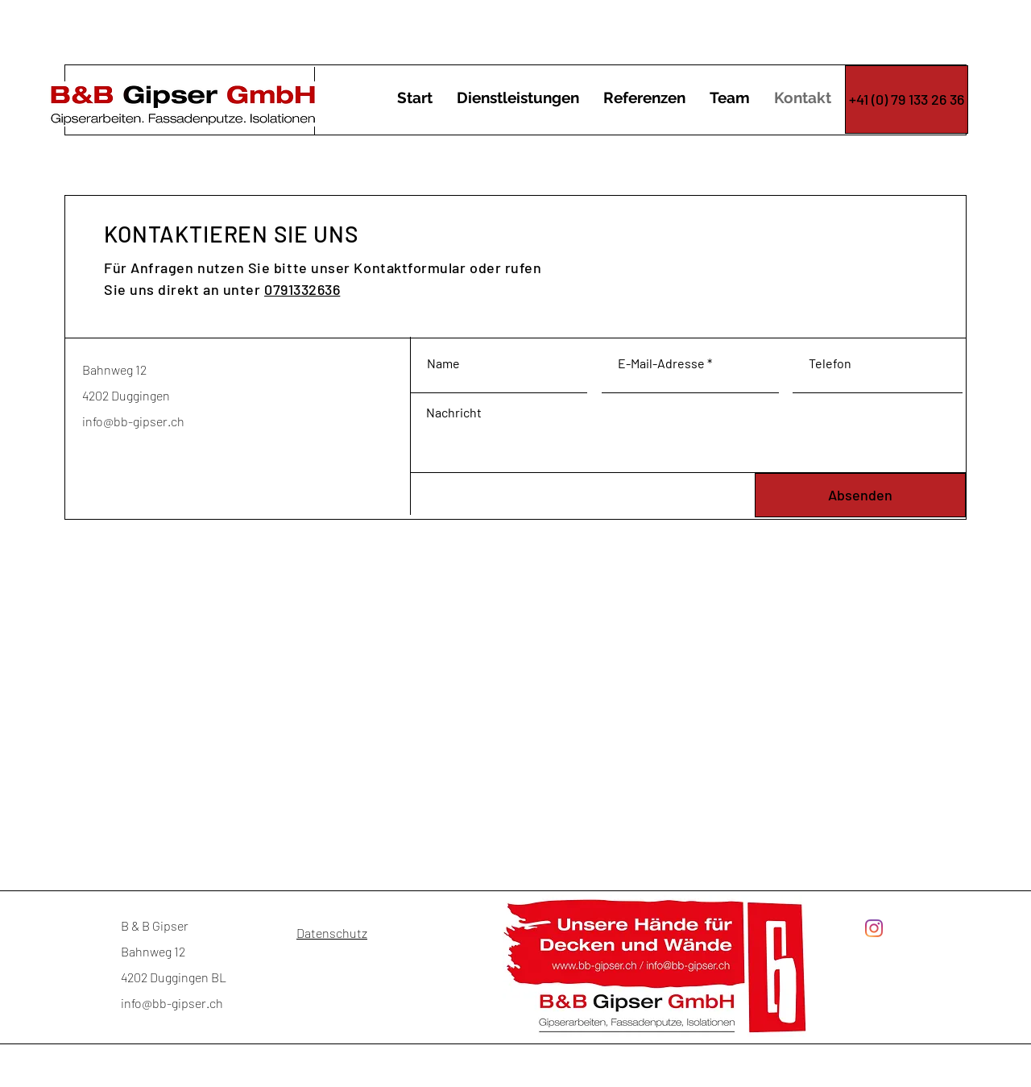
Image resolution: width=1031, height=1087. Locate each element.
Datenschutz (331, 932)
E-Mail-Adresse (661, 363)
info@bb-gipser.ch (133, 421)
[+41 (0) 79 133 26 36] (906, 99)
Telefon (830, 363)
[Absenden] (860, 495)
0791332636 (302, 289)
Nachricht (454, 412)
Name (443, 363)
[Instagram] (874, 928)
